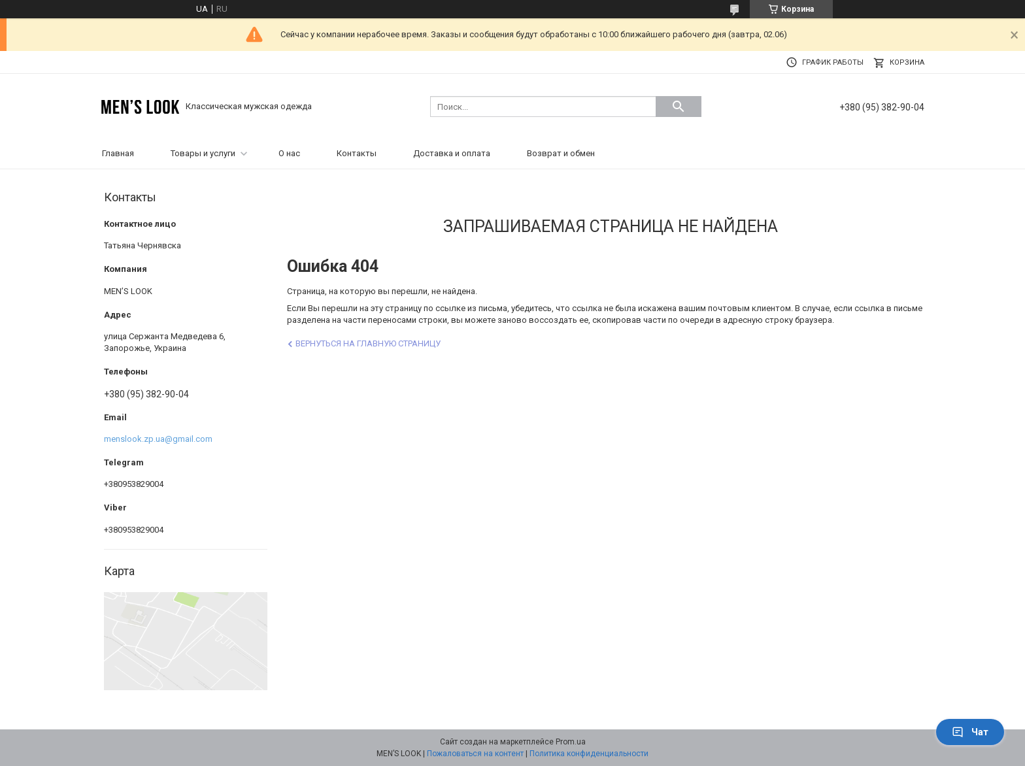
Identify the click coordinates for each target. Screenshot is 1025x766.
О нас (289, 153)
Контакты (357, 153)
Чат (970, 732)
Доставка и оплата (451, 153)
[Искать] (678, 106)
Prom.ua (571, 741)
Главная (118, 153)
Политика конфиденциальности (588, 753)
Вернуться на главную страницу (368, 343)
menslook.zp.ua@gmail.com (158, 439)
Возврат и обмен (561, 153)
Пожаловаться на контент (475, 753)
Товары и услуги (203, 153)
